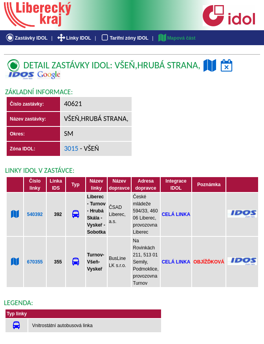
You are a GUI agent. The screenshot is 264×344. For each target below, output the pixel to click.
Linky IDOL (73, 38)
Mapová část (176, 38)
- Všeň (89, 148)
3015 (71, 148)
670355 (35, 262)
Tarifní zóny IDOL (124, 38)
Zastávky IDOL (26, 38)
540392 (35, 214)
